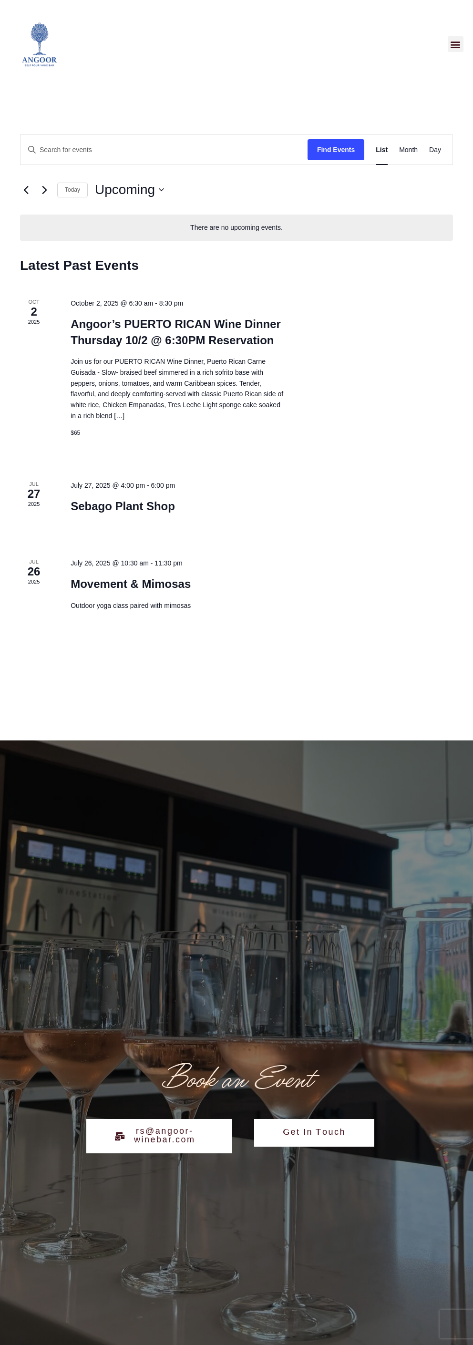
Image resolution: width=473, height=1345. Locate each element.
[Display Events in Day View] (435, 150)
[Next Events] (44, 189)
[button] (455, 44)
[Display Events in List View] (382, 150)
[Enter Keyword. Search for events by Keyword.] (164, 150)
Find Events (336, 150)
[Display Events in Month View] (408, 150)
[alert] (236, 228)
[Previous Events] (25, 189)
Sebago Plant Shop (123, 506)
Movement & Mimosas (131, 583)
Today (72, 189)
